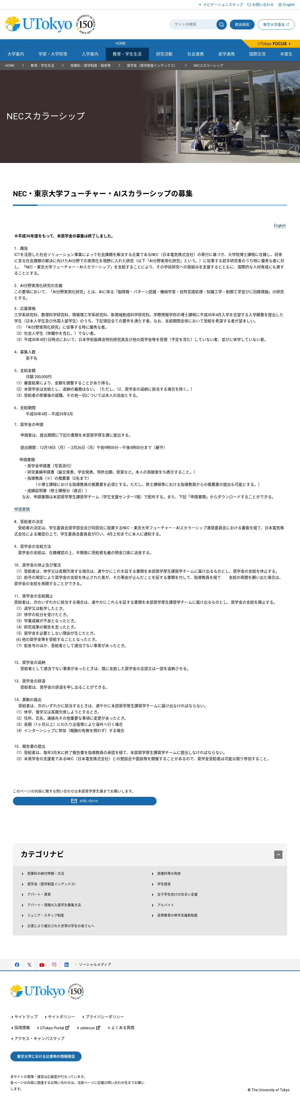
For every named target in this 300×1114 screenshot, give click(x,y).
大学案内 (15, 54)
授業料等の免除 (170, 877)
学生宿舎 (165, 889)
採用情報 (22, 1038)
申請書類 (22, 509)
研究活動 (164, 54)
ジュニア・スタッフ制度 (51, 923)
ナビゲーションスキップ (223, 4)
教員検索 (242, 24)
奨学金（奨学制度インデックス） (152, 65)
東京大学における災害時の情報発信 (46, 1066)
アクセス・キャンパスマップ (39, 1049)
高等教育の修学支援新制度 (180, 923)
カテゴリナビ (150, 855)
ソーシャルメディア (95, 974)
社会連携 (195, 54)
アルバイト (167, 911)
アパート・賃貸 (43, 900)
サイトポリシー (61, 1027)
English (280, 225)
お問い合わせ (263, 4)
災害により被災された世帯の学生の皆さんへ (69, 934)
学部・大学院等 (52, 54)
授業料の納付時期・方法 (51, 877)
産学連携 (226, 54)
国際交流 (257, 54)
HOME (9, 65)
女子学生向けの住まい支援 (180, 900)
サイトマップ (26, 1027)
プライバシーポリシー (104, 1027)
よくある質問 (122, 1038)
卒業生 (286, 54)
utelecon (90, 1038)
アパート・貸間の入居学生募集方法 (61, 911)
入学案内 (90, 54)
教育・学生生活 (127, 54)
